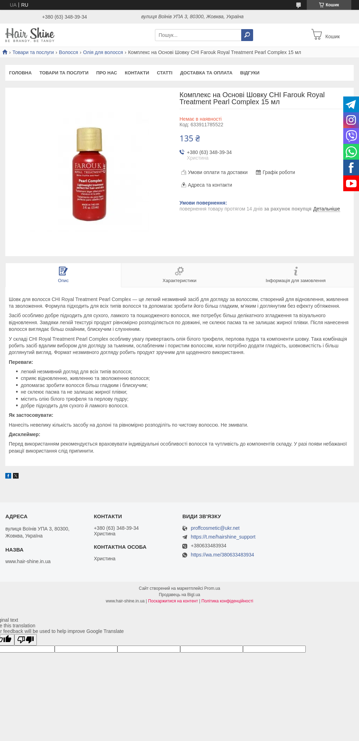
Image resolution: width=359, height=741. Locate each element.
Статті (164, 72)
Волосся (68, 52)
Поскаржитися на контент (173, 601)
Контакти (137, 72)
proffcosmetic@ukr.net (215, 528)
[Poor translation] (25, 640)
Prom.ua (212, 588)
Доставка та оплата (206, 72)
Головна (20, 72)
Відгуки (249, 72)
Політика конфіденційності (227, 601)
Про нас (106, 72)
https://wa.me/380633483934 (222, 555)
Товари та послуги (33, 52)
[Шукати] (247, 35)
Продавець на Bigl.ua (179, 594)
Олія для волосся (103, 52)
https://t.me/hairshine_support (223, 537)
